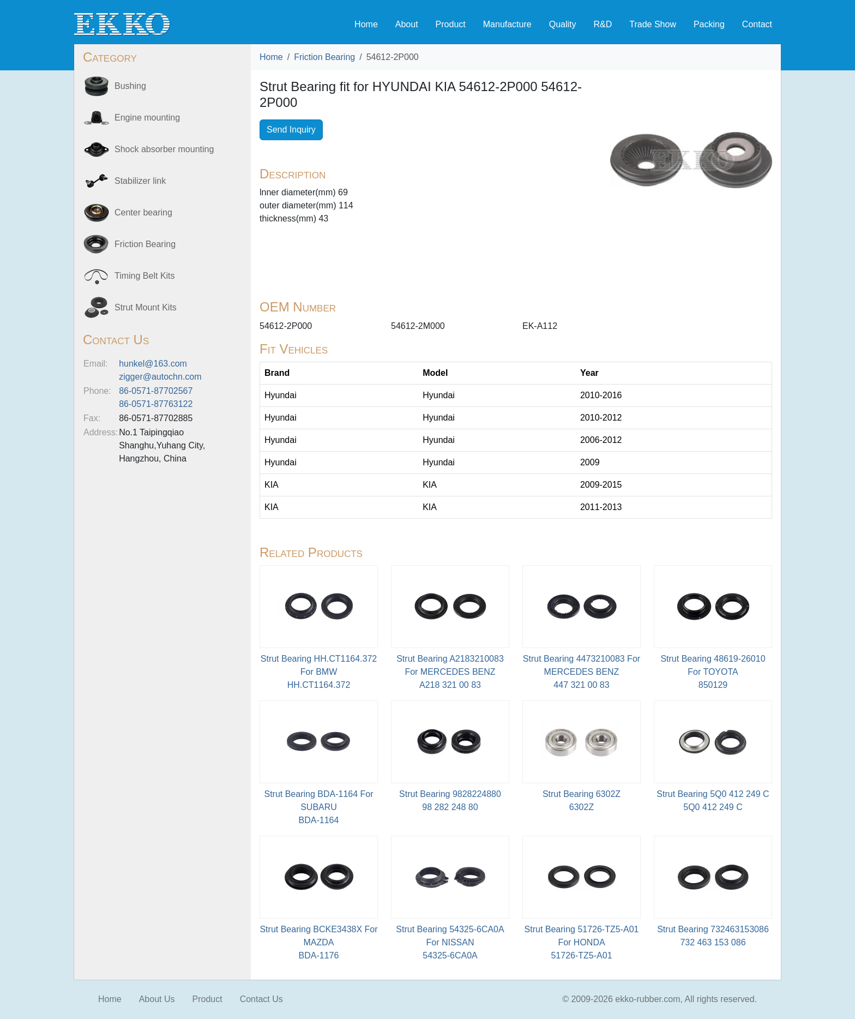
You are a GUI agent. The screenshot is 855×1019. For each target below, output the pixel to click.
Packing (709, 24)
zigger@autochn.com (160, 376)
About (406, 24)
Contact (757, 24)
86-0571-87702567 (155, 390)
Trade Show (652, 24)
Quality (562, 24)
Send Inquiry (291, 129)
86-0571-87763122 (155, 404)
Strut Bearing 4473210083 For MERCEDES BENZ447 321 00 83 (581, 672)
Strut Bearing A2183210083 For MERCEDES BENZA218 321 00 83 (450, 672)
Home (366, 24)
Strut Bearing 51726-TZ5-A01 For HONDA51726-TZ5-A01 (582, 942)
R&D (602, 24)
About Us (157, 999)
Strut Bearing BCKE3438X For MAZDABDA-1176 (318, 942)
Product (451, 24)
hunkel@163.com (153, 363)
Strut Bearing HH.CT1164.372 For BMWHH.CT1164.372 (319, 672)
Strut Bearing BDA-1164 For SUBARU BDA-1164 (318, 807)
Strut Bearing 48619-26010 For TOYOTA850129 (712, 672)
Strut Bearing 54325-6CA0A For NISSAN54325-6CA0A (450, 942)
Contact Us (261, 999)
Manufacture (507, 24)
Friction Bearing (324, 57)
